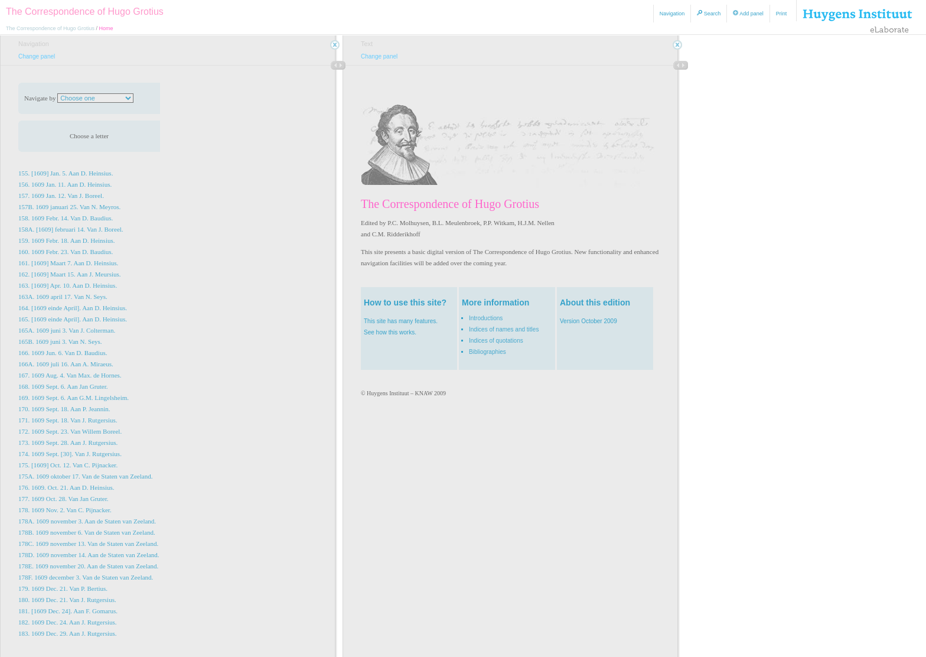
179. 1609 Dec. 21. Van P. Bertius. (62, 588)
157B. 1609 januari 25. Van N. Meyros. (69, 206)
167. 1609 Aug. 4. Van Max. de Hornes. (70, 375)
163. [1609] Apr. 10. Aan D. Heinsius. (67, 285)
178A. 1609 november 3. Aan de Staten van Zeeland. (87, 521)
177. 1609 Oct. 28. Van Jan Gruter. (63, 498)
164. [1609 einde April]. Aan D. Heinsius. (72, 307)
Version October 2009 (605, 310)
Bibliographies (487, 352)
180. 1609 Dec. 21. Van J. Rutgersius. (67, 599)
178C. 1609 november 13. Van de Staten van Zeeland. (88, 543)
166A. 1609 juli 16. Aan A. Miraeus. (65, 363)
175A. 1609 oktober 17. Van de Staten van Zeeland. (85, 476)
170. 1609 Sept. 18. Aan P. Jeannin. (64, 408)
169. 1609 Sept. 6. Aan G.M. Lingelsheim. (73, 397)
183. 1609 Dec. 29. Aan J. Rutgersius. (67, 633)
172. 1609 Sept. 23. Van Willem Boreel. (70, 431)
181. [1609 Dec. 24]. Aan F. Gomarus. (68, 610)
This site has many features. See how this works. (409, 316)
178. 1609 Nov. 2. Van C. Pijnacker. (65, 509)
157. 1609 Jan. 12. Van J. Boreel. (61, 195)
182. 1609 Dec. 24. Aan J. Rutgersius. (67, 622)
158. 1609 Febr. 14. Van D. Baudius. (65, 218)
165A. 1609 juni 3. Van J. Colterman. (66, 330)
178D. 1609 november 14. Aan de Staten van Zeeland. (88, 554)
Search (708, 13)
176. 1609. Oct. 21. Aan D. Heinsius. (66, 487)
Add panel (748, 13)
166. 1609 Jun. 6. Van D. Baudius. (62, 352)
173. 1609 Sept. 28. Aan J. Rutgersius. (68, 442)
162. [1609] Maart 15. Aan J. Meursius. (69, 274)
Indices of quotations (496, 340)
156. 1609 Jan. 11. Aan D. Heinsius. (65, 184)
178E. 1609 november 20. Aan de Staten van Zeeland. (88, 566)
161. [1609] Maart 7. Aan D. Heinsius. (68, 262)
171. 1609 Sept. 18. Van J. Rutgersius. (68, 420)
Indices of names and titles (504, 329)
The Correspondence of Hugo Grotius (85, 11)
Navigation (672, 14)
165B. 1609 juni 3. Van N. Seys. (60, 341)
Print (781, 14)
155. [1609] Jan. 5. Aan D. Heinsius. (65, 173)
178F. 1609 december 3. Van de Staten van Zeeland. (85, 577)
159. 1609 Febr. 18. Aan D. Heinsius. (66, 240)
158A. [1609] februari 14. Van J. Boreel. (70, 229)
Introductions (486, 318)
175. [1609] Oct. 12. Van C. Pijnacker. (68, 465)
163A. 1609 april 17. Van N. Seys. (62, 296)
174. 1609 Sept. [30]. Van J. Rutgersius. (70, 453)
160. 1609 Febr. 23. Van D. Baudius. (65, 251)
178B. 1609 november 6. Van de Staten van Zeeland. (86, 532)
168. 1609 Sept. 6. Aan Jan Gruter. (63, 386)
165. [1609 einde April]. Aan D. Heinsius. (72, 319)
